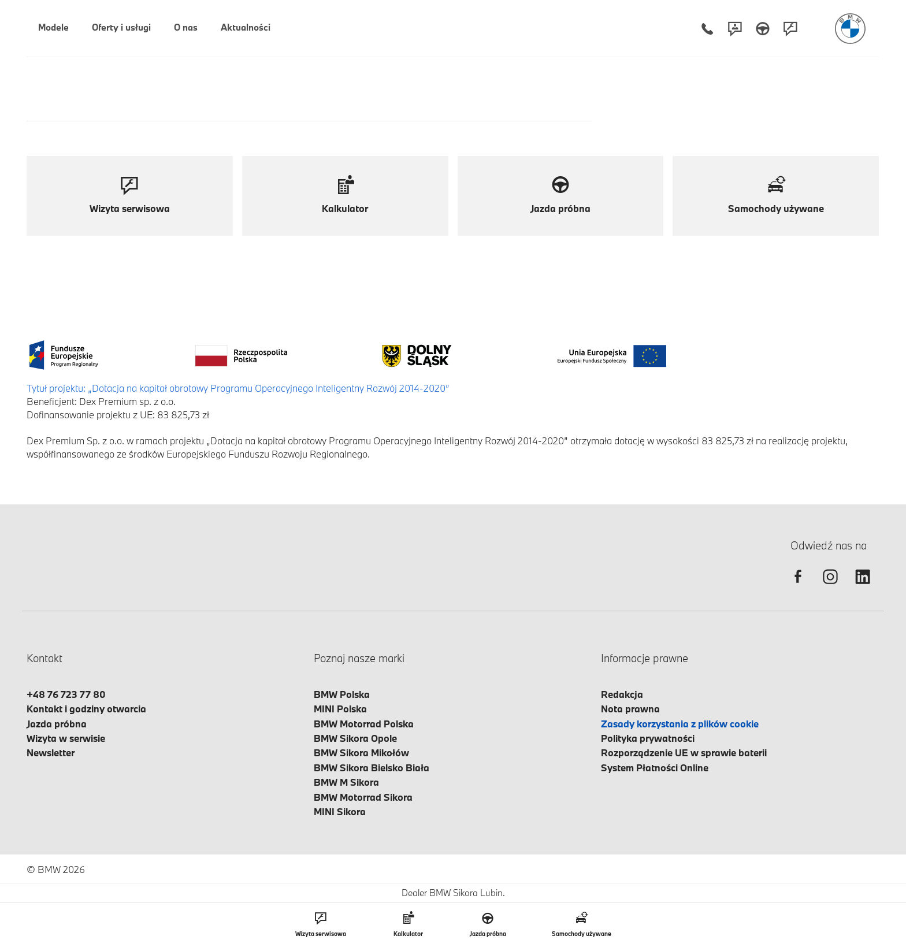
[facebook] (798, 587)
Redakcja (622, 694)
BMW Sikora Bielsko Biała (371, 767)
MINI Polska (340, 709)
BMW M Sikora (346, 782)
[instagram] (830, 587)
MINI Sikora (340, 811)
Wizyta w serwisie (66, 738)
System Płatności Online (654, 767)
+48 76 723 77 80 (66, 694)
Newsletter (51, 752)
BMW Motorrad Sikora (363, 797)
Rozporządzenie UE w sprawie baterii (684, 752)
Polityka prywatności (648, 738)
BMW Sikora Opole (355, 738)
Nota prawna (630, 709)
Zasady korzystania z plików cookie (680, 724)
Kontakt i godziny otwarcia (86, 709)
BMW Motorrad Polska (364, 724)
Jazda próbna (57, 724)
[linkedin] (862, 587)
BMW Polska (342, 694)
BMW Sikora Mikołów (361, 752)
